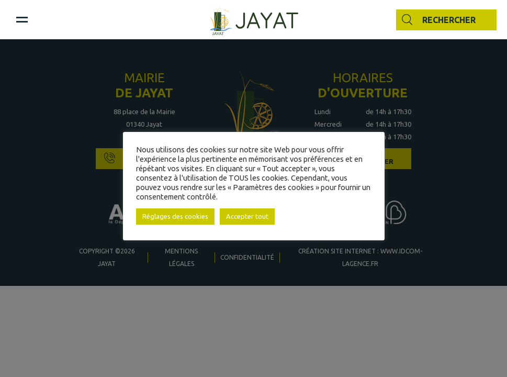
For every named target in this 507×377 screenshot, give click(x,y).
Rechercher (449, 20)
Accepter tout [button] (247, 216)
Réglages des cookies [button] (175, 216)
